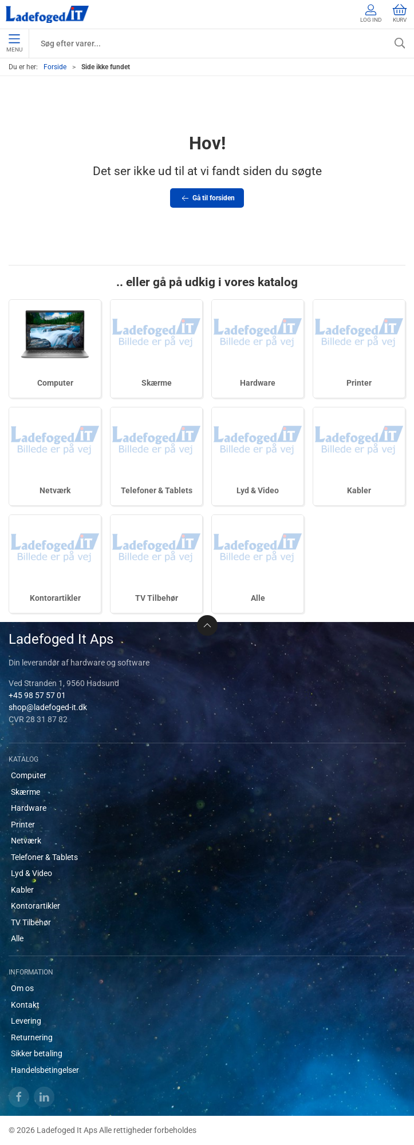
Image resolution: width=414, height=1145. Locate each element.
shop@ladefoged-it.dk (48, 707)
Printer (359, 382)
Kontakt (25, 1004)
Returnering (32, 1037)
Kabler (359, 490)
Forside (55, 67)
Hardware (257, 382)
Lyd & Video (257, 490)
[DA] (47, 14)
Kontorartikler (55, 598)
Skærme (156, 382)
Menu (14, 43)
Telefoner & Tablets (156, 490)
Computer (55, 382)
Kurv (399, 13)
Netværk (55, 490)
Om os (22, 988)
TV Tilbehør (156, 598)
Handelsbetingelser (45, 1070)
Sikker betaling (36, 1053)
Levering (26, 1020)
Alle (258, 598)
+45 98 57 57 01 (37, 695)
